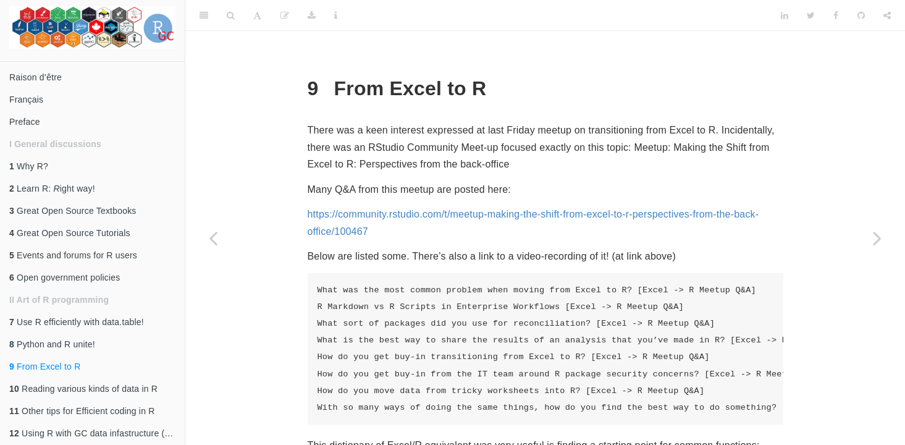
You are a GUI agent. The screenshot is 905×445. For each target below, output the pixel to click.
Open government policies (64, 277)
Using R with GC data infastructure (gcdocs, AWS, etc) (97, 433)
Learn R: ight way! (52, 188)
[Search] (230, 15)
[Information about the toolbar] (336, 15)
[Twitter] (811, 15)
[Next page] (877, 238)
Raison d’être (35, 77)
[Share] (887, 15)
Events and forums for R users (73, 255)
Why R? (28, 166)
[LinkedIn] (785, 15)
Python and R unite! (52, 344)
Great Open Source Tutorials (69, 233)
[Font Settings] (257, 15)
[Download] (311, 15)
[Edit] (284, 15)
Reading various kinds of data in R (83, 389)
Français (26, 99)
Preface (24, 122)
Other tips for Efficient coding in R (82, 411)
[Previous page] (213, 238)
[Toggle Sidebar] (203, 15)
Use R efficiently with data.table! (76, 322)
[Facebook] (836, 15)
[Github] (861, 15)
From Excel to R (44, 366)
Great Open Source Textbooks (73, 211)
